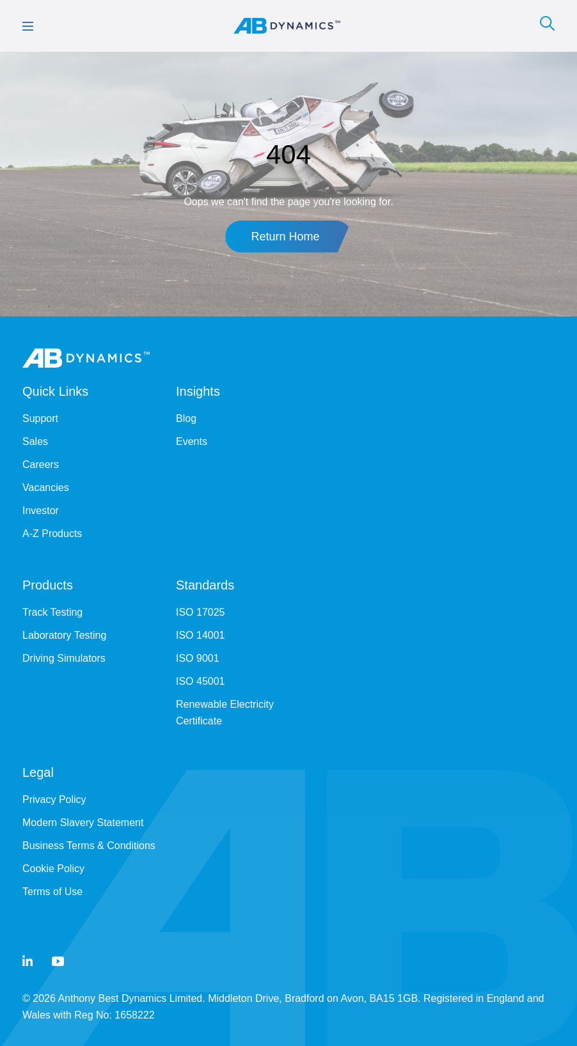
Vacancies (45, 487)
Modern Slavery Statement (82, 822)
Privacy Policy (54, 799)
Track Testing (52, 612)
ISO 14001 (200, 635)
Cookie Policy (53, 868)
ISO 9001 (197, 658)
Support (40, 418)
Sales (35, 441)
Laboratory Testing (64, 635)
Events (191, 441)
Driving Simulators (64, 658)
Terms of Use (52, 891)
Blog (186, 418)
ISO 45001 (200, 681)
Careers (40, 464)
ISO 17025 (200, 612)
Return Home (285, 236)
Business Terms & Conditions (88, 845)
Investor (40, 510)
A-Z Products (52, 533)
